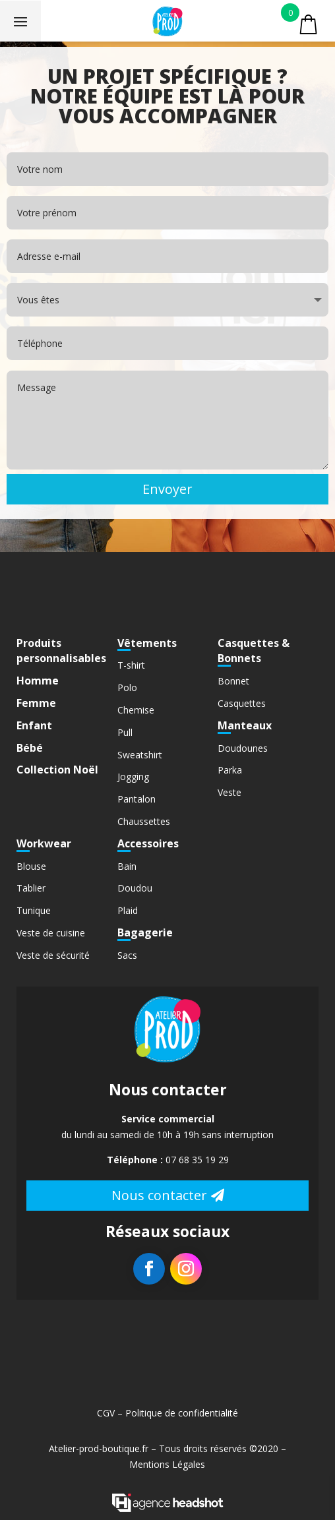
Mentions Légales (167, 1464)
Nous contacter (159, 1195)
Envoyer (167, 489)
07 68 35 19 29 (197, 1159)
